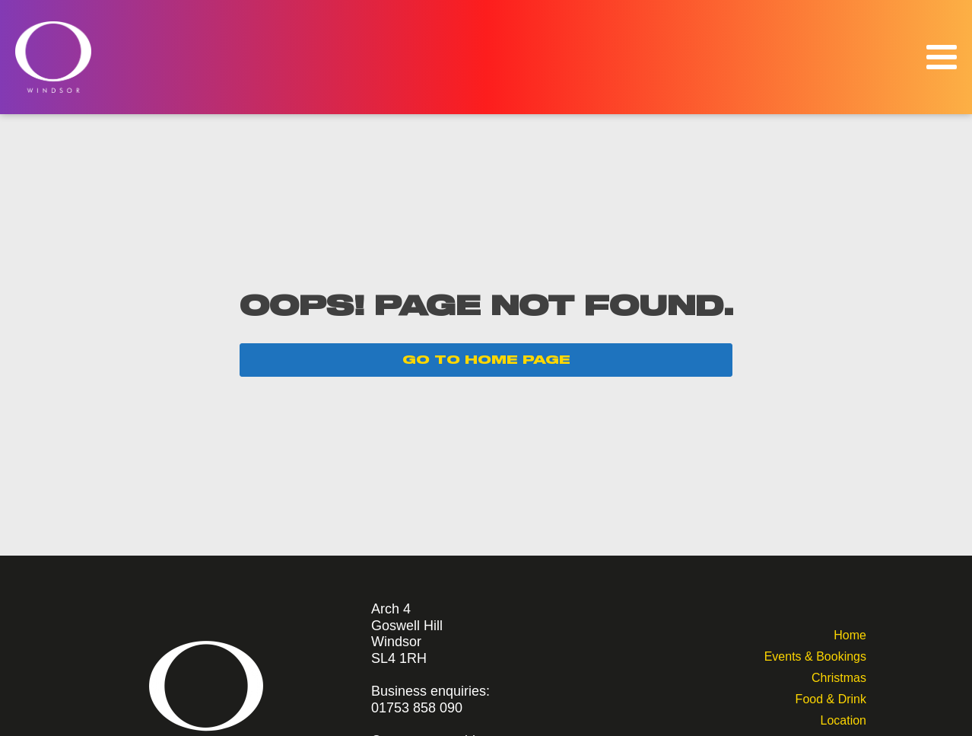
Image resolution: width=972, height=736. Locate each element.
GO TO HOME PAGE (486, 360)
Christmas (839, 676)
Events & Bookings (815, 655)
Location (843, 719)
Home (850, 634)
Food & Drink (831, 698)
